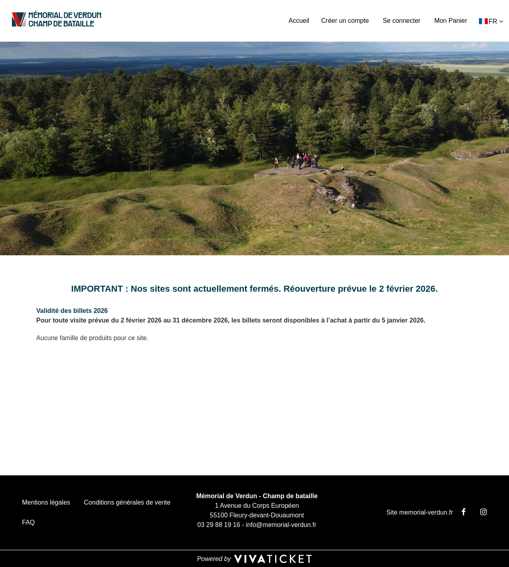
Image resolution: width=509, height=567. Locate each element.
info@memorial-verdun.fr (281, 524)
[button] (491, 21)
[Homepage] (56, 19)
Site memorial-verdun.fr (419, 512)
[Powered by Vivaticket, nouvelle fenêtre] (254, 558)
